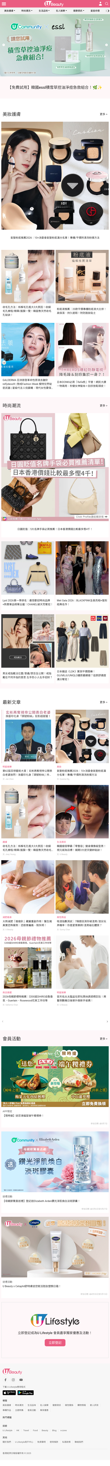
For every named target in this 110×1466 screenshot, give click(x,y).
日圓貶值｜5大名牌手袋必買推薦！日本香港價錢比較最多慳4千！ (55, 529)
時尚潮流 (25, 10)
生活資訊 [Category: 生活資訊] (61, 842)
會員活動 (32, 1410)
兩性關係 (69, 1405)
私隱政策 (66, 1442)
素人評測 (94, 1405)
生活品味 (43, 10)
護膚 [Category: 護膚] (5, 842)
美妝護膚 (8, 10)
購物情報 (81, 1405)
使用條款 (54, 1442)
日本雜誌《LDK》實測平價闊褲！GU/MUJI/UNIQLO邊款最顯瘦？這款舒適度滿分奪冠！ (81, 675)
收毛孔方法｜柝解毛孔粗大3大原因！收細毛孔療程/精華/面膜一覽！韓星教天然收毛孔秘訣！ (27, 311)
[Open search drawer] (107, 4)
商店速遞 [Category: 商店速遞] (7, 992)
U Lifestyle (7, 1430)
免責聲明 (41, 1442)
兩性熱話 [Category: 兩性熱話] (61, 917)
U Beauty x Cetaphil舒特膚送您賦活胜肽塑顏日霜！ (32, 1286)
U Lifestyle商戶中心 (24, 1442)
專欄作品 (7, 1410)
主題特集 (19, 1410)
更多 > (103, 114)
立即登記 (55, 1343)
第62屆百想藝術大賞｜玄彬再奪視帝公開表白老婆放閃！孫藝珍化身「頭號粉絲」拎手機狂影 (27, 774)
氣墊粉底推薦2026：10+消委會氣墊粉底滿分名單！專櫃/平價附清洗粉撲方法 (55, 237)
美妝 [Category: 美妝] (59, 766)
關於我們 (7, 1442)
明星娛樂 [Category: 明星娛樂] (7, 766)
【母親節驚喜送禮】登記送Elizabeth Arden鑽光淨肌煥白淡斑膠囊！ (41, 1201)
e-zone (63, 1430)
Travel (26, 1430)
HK (17, 1430)
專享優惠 (44, 1410)
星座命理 (95, 10)
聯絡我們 (79, 1442)
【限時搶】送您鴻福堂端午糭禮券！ (23, 1115)
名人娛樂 (60, 10)
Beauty (45, 1430)
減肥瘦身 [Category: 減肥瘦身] (7, 917)
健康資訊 (77, 10)
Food (35, 1430)
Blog (54, 1430)
